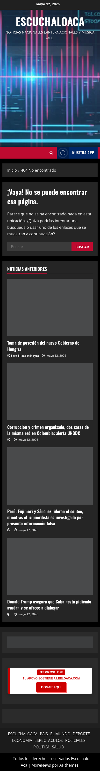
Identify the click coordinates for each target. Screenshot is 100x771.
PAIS (44, 734)
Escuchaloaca (50, 21)
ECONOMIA (22, 740)
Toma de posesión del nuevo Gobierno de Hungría (43, 345)
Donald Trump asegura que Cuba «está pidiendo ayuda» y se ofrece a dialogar (49, 604)
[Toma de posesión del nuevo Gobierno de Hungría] (50, 307)
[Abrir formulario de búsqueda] (51, 152)
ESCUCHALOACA (22, 734)
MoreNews (41, 765)
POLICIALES (75, 740)
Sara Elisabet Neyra (25, 356)
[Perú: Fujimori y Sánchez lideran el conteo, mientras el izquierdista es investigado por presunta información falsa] (50, 476)
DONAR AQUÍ (51, 687)
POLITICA (41, 747)
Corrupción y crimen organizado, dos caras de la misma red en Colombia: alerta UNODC (48, 430)
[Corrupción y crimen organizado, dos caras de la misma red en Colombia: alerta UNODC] (50, 391)
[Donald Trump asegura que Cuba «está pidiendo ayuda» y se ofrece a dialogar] (50, 566)
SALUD (58, 747)
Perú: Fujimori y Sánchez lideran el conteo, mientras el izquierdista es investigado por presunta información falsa (45, 517)
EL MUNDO (60, 734)
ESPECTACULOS (49, 740)
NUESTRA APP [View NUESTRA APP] (75, 153)
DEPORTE (81, 734)
